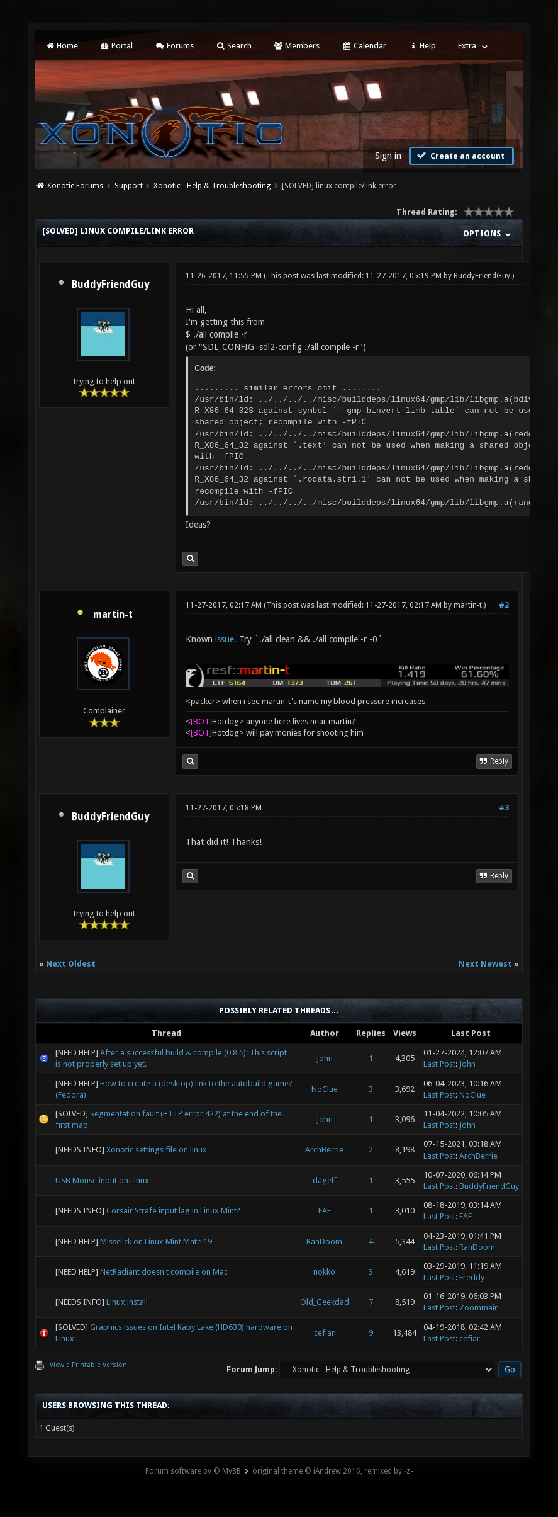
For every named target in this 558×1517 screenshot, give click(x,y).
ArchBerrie (324, 1149)
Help (422, 45)
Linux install (127, 1302)
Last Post (439, 1064)
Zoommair (478, 1307)
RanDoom (324, 1241)
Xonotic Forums (75, 185)
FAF (324, 1210)
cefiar (324, 1333)
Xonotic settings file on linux (156, 1149)
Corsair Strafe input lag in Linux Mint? (173, 1210)
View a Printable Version (88, 1365)
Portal (116, 45)
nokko (324, 1271)
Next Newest (485, 964)
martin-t (113, 614)
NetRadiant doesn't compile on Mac (164, 1271)
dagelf (325, 1180)
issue (224, 639)
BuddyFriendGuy (110, 284)
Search (234, 45)
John (324, 1058)
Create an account (460, 156)
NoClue (324, 1089)
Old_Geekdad (324, 1302)
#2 (504, 605)
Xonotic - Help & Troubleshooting (212, 185)
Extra (467, 45)
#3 (504, 808)
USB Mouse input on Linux (102, 1180)
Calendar (364, 45)
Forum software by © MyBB (193, 1471)
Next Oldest (71, 964)
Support (128, 185)
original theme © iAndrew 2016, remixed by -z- (332, 1471)
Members (297, 45)
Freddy (471, 1277)
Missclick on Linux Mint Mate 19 (156, 1241)
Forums (174, 45)
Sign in (388, 156)
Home (61, 45)
